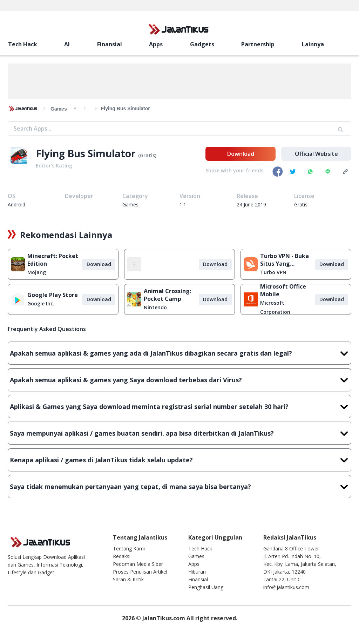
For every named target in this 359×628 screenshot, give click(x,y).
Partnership (258, 44)
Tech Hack (22, 44)
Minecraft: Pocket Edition (52, 259)
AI (67, 44)
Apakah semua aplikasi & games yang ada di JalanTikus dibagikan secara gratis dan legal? (179, 353)
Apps (156, 44)
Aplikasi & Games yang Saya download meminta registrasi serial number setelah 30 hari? (179, 406)
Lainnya (313, 44)
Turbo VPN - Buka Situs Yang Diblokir (284, 259)
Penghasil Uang (205, 587)
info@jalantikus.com (286, 587)
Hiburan (197, 571)
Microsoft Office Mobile (283, 290)
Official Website (316, 154)
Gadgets (202, 44)
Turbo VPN (273, 272)
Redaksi (121, 556)
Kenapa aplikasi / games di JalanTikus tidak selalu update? (179, 460)
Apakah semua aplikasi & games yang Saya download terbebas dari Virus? (179, 380)
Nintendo (155, 307)
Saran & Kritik (128, 579)
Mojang (36, 272)
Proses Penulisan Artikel (140, 571)
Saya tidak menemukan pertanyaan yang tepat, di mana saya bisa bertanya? (179, 486)
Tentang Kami (129, 548)
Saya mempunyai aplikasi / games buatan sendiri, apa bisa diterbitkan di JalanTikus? (179, 433)
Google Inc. (40, 303)
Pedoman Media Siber (138, 564)
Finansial (109, 44)
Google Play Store (52, 295)
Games (196, 556)
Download (240, 154)
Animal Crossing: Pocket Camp (167, 295)
